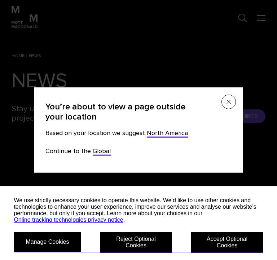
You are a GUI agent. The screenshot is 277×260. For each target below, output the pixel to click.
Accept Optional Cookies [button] (227, 242)
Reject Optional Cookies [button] (135, 242)
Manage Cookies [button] (47, 242)
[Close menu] (228, 102)
